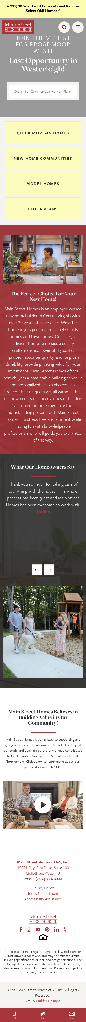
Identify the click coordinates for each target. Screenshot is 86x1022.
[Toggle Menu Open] (78, 27)
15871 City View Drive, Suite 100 (43, 867)
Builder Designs (48, 1001)
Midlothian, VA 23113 (43, 873)
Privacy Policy (43, 888)
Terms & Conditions (43, 893)
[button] (65, 27)
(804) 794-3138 (48, 878)
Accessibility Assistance (43, 899)
